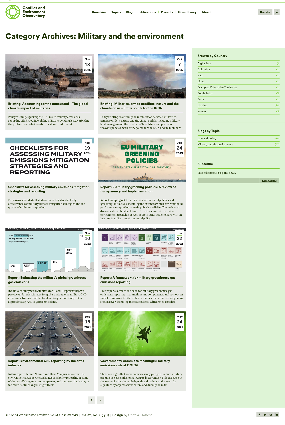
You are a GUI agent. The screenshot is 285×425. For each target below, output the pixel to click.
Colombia (204, 69)
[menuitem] (99, 12)
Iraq (200, 75)
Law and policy (207, 138)
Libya (201, 81)
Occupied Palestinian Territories (217, 87)
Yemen (202, 111)
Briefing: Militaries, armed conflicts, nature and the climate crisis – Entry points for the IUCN (139, 105)
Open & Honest (140, 415)
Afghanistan (205, 63)
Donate (265, 12)
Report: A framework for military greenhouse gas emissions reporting (137, 279)
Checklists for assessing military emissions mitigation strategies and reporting (49, 188)
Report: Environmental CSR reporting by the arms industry (46, 362)
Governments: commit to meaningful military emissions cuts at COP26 (135, 362)
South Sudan (205, 93)
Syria (201, 99)
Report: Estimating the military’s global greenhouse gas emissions (47, 279)
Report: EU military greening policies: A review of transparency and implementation (138, 188)
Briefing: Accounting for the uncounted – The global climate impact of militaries (48, 105)
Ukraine (202, 105)
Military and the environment (215, 144)
